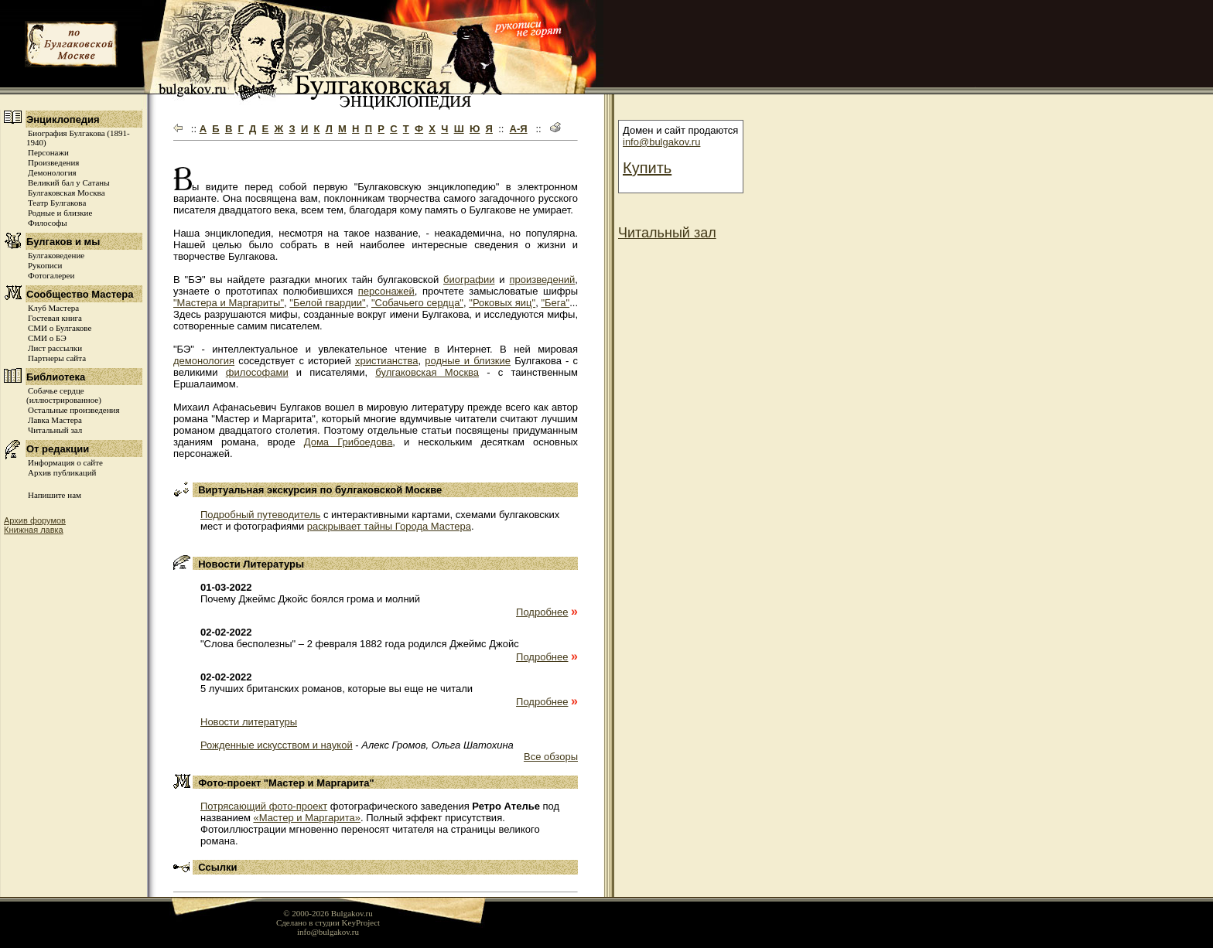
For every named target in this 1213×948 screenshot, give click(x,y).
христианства (387, 361)
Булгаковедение (56, 255)
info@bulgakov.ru (661, 142)
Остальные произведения (73, 409)
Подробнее (542, 612)
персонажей (386, 291)
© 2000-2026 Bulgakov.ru (328, 913)
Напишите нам (54, 495)
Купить (647, 167)
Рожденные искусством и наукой (276, 745)
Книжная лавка (33, 529)
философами (257, 372)
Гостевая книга (55, 317)
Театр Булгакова (57, 202)
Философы (47, 222)
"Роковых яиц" (502, 303)
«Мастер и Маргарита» (306, 818)
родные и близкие (468, 361)
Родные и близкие (60, 212)
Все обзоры (551, 756)
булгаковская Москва (427, 372)
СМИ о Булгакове (59, 327)
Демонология (52, 172)
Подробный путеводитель (260, 514)
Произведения (53, 162)
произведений (542, 279)
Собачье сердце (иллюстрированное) (63, 395)
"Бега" (555, 303)
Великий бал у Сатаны (69, 182)
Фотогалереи (51, 275)
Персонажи (48, 152)
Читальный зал (55, 430)
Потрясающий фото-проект (263, 806)
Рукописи (45, 265)
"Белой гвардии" (327, 303)
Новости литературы (248, 722)
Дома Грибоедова (348, 442)
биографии (468, 279)
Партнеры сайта (57, 358)
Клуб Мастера (53, 307)
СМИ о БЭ (47, 338)
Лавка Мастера (55, 420)
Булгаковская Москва (66, 192)
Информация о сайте (65, 462)
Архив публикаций (62, 472)
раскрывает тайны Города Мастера (389, 526)
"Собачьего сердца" (417, 303)
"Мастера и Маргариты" (228, 303)
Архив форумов (35, 520)
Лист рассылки (55, 348)
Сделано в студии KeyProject (328, 922)
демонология (203, 361)
